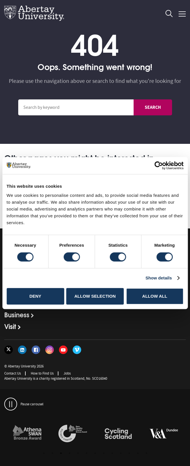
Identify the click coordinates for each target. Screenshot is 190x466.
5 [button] (78, 453)
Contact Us (12, 373)
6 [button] (86, 453)
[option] (27, 434)
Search (153, 107)
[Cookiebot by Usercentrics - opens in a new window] (158, 165)
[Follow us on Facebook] (36, 350)
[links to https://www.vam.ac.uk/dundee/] (164, 434)
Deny (35, 296)
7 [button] (95, 453)
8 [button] (104, 453)
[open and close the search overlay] (169, 14)
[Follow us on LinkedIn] (22, 350)
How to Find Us (42, 373)
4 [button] (69, 453)
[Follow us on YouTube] (63, 350)
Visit (10, 326)
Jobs (67, 373)
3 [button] (61, 453)
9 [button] (112, 453)
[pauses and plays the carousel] (10, 404)
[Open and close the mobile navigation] (182, 14)
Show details (159, 277)
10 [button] (121, 453)
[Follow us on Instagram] (49, 350)
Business (16, 314)
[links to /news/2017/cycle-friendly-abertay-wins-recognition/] (118, 434)
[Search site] (76, 107)
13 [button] (146, 453)
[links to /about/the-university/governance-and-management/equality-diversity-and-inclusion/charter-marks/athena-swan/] (27, 434)
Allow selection (95, 296)
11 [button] (129, 453)
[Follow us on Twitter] (8, 350)
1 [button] (44, 453)
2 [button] (52, 453)
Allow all (154, 296)
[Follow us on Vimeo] (77, 350)
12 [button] (138, 453)
